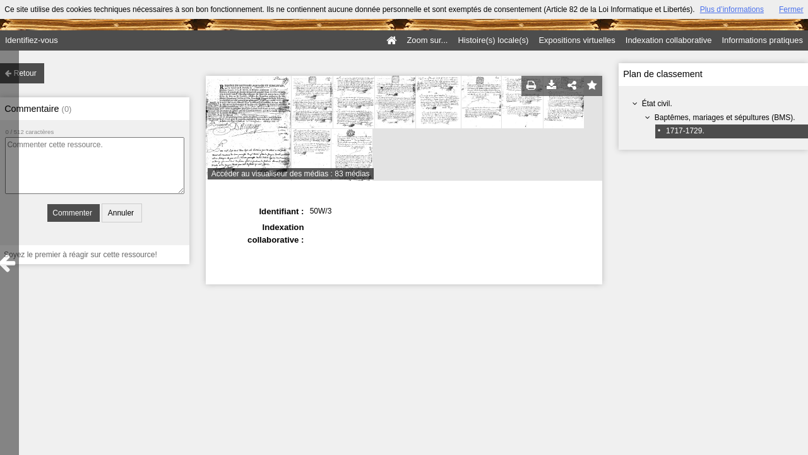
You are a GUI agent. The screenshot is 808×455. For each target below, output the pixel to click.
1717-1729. (685, 130)
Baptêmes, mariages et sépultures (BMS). (725, 117)
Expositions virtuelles (576, 40)
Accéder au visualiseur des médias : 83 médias (290, 173)
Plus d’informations (732, 9)
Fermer (791, 9)
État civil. (657, 103)
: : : (455, 226)
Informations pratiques (762, 40)
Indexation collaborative (669, 40)
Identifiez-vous (31, 40)
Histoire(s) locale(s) (493, 40)
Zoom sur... (427, 40)
